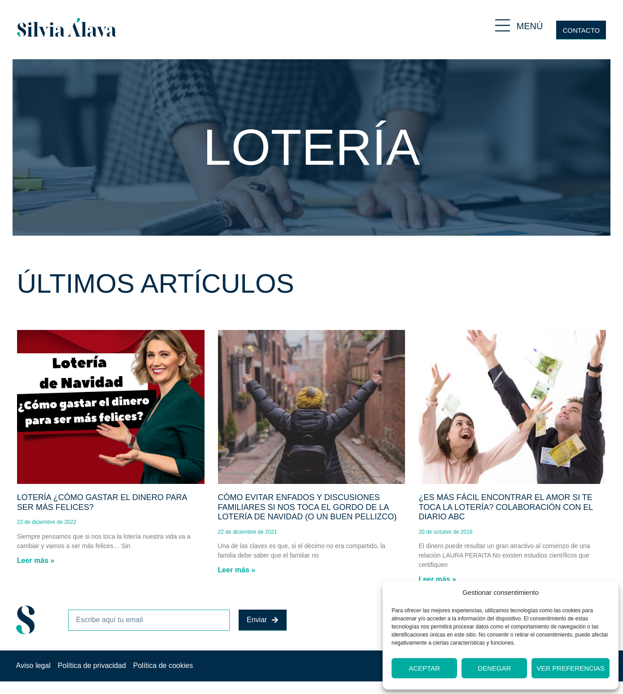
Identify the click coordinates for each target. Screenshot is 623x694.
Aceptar (424, 668)
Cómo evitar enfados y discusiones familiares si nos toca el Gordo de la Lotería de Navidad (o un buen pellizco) (307, 507)
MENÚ (530, 26)
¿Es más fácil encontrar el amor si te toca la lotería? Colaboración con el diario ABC (505, 507)
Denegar (494, 668)
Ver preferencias (570, 668)
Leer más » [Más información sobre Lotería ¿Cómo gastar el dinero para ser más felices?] (36, 560)
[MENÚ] (502, 25)
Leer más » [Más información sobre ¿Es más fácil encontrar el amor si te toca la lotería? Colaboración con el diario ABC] (437, 579)
